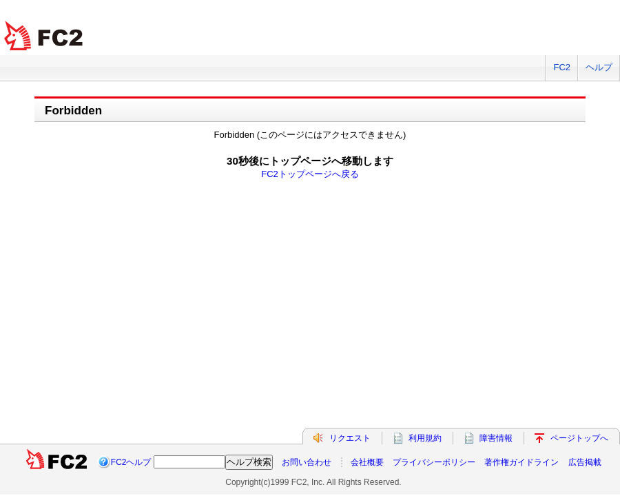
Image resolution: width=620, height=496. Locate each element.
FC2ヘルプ (131, 462)
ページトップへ (579, 438)
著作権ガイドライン (521, 462)
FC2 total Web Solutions (45, 36)
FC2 (561, 67)
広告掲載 (584, 462)
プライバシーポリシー (434, 462)
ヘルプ (599, 67)
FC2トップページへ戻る (310, 174)
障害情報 (496, 438)
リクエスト (350, 438)
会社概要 (367, 462)
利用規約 (425, 438)
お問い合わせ (306, 462)
